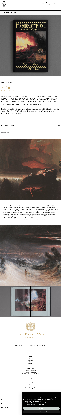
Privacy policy (30, 381)
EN (35, 388)
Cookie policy (30, 382)
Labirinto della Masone (30, 370)
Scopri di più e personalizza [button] (41, 411)
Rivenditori (30, 358)
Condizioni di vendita (30, 372)
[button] (59, 395)
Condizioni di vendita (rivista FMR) (30, 374)
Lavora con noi (30, 363)
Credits (30, 384)
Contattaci (30, 360)
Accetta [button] (41, 408)
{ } (30, 348)
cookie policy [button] (38, 401)
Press (30, 361)
